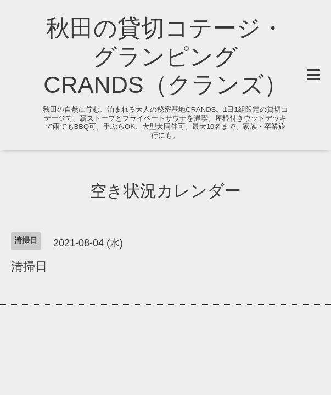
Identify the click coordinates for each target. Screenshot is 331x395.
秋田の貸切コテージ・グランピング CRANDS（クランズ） (165, 56)
